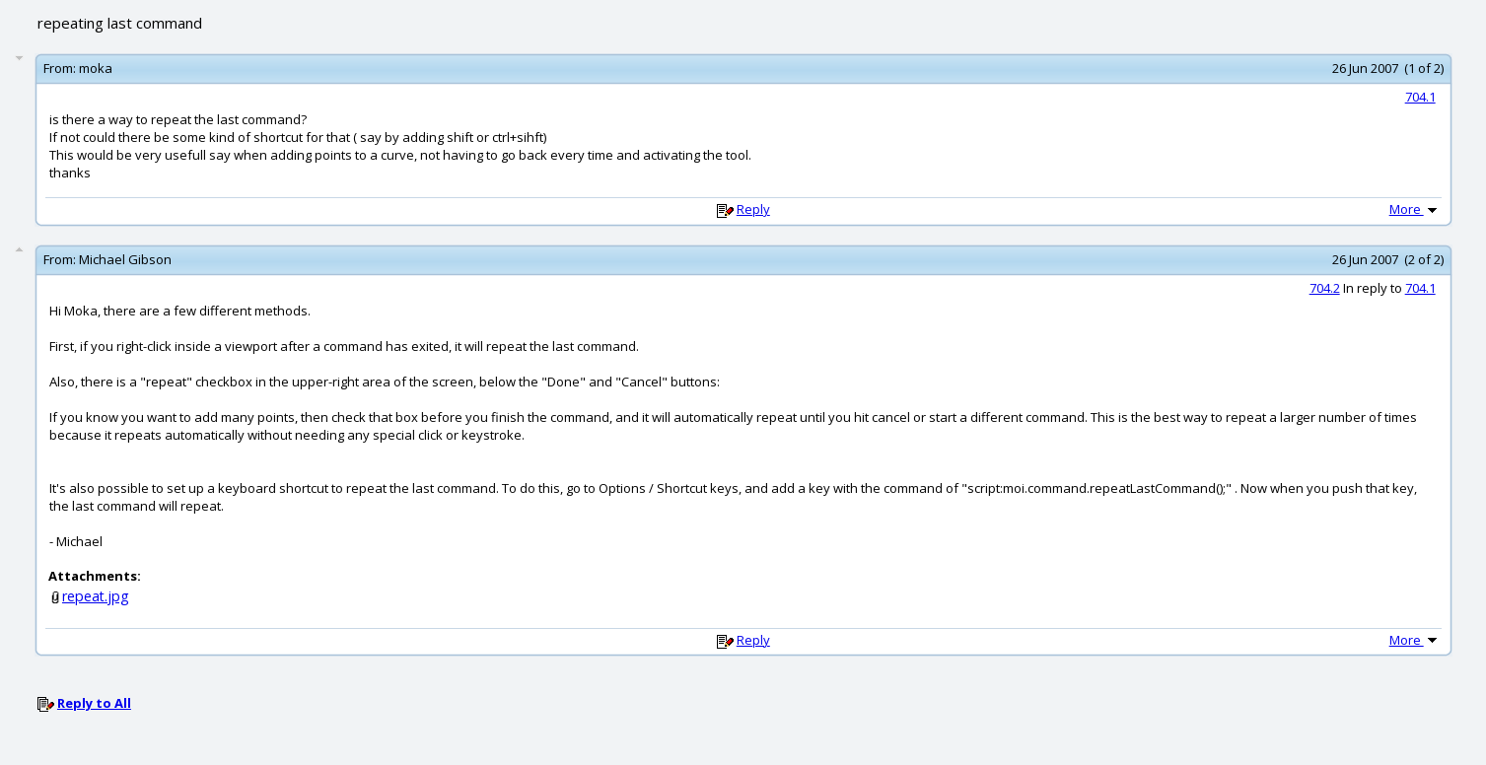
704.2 (1324, 288)
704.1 (1420, 96)
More (1415, 209)
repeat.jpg (95, 596)
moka (95, 68)
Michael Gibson (125, 259)
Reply (753, 209)
